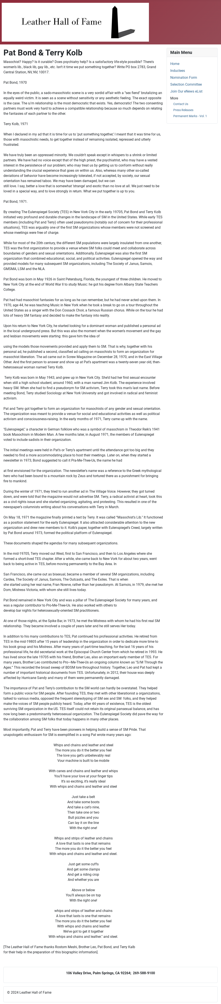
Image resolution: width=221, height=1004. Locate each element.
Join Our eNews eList (186, 91)
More (174, 98)
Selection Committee (186, 84)
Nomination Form (183, 77)
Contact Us (180, 104)
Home (174, 64)
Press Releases (183, 110)
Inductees (177, 71)
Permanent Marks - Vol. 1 (190, 116)
